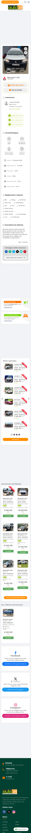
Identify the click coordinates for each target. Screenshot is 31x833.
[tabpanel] (15, 397)
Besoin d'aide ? (21, 829)
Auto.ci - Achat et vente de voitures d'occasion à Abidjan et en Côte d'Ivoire (15, 7)
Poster (17, 824)
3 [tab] (17, 434)
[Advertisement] (15, 27)
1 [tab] (12, 434)
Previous (3, 399)
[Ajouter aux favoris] (25, 48)
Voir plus (15, 439)
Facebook (5, 830)
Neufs (17, 822)
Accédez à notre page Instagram (15, 716)
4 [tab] (19, 434)
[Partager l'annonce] (25, 52)
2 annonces (15, 109)
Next (28, 399)
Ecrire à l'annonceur (15, 120)
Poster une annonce (10, 2)
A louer (4, 824)
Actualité (18, 827)
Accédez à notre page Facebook (15, 664)
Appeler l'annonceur (15, 115)
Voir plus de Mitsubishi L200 (15, 597)
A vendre (5, 822)
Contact (4, 827)
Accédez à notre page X (15, 689)
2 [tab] (14, 434)
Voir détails (8, 516)
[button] (4, 60)
